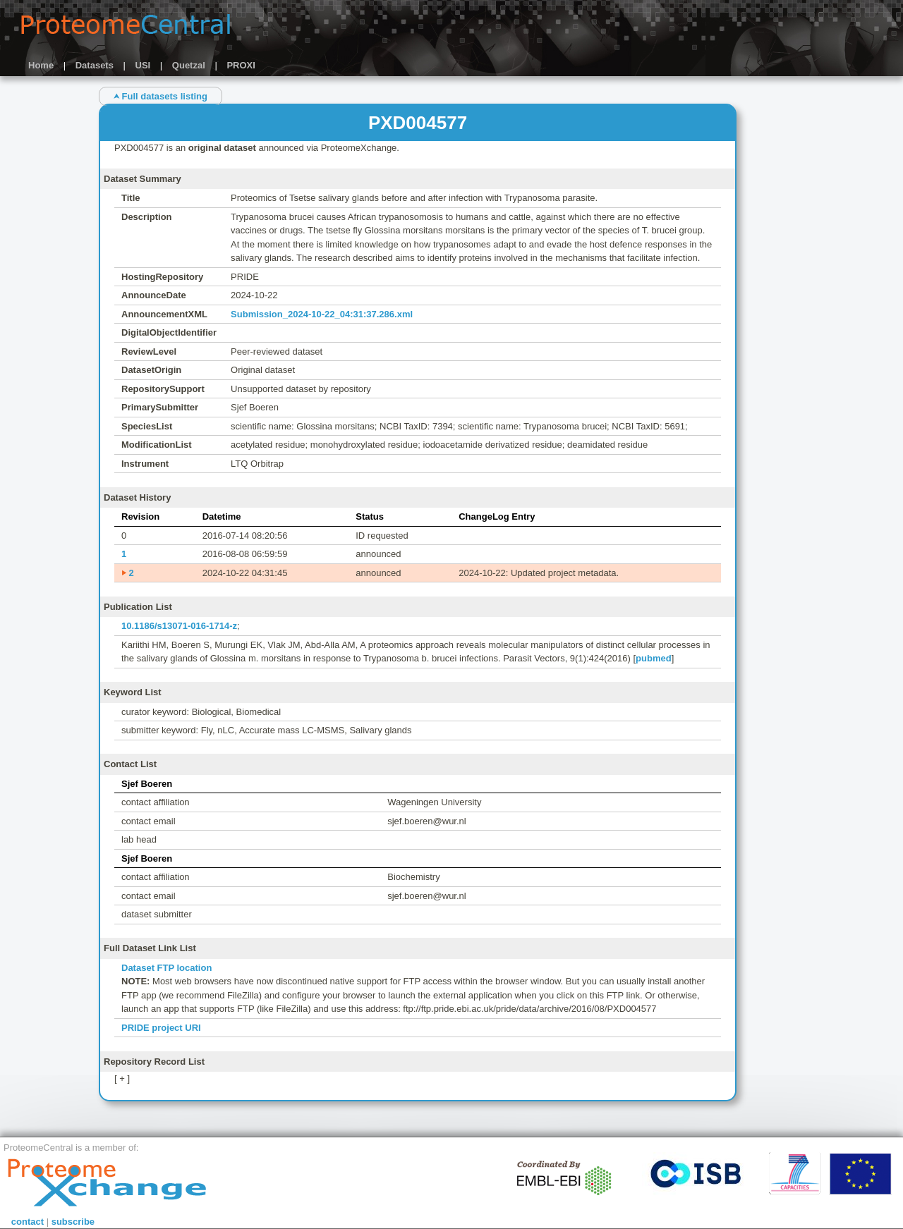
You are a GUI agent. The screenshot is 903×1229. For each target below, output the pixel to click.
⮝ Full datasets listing (160, 96)
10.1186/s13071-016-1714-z (179, 625)
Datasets (94, 65)
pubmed (654, 658)
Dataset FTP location (166, 967)
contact (27, 1221)
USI (143, 65)
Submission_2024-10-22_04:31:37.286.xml (322, 314)
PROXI (240, 65)
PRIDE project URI (161, 1027)
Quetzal (188, 65)
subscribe (73, 1221)
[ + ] (122, 1078)
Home (41, 65)
